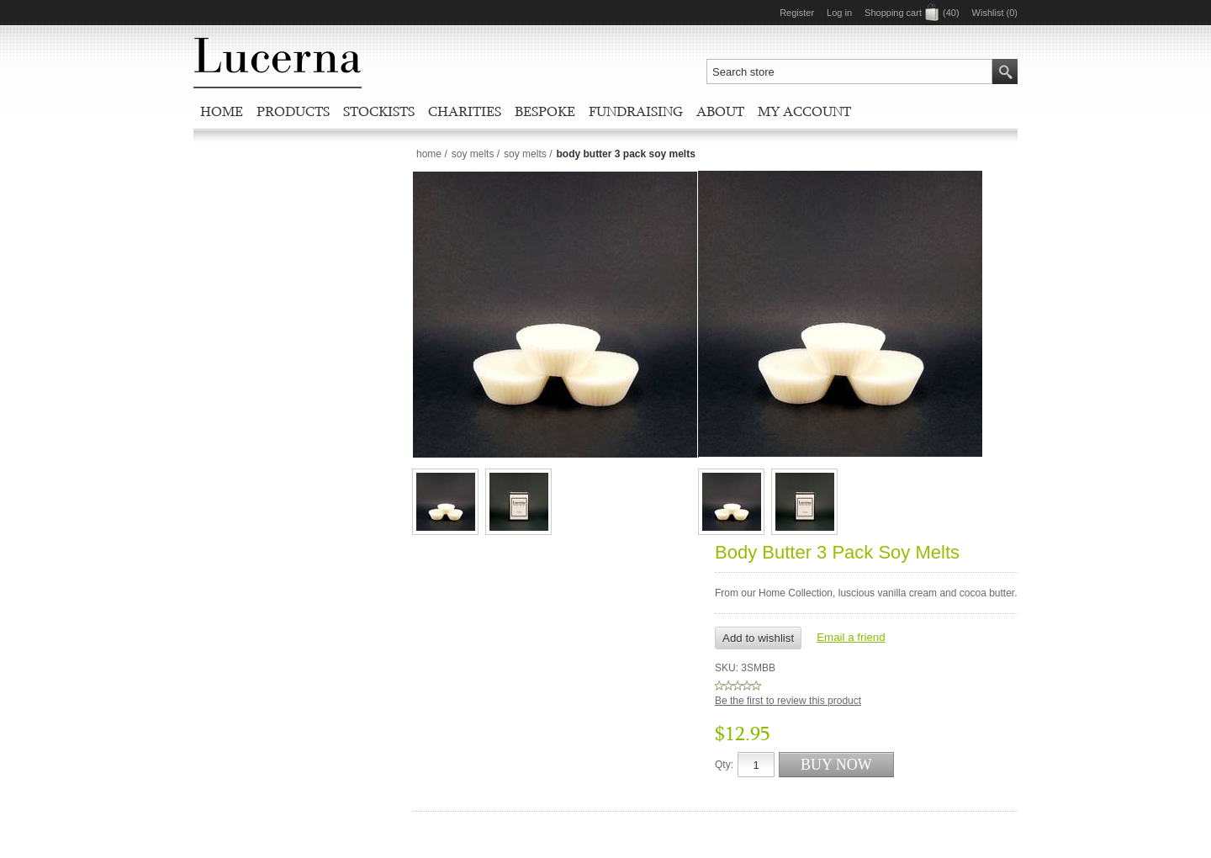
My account (804, 111)
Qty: (724, 765)
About (720, 111)
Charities (464, 111)
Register (797, 13)
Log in (839, 13)
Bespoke (545, 111)
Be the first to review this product (788, 701)
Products (293, 111)
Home (221, 111)
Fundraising (636, 111)
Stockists (379, 111)
